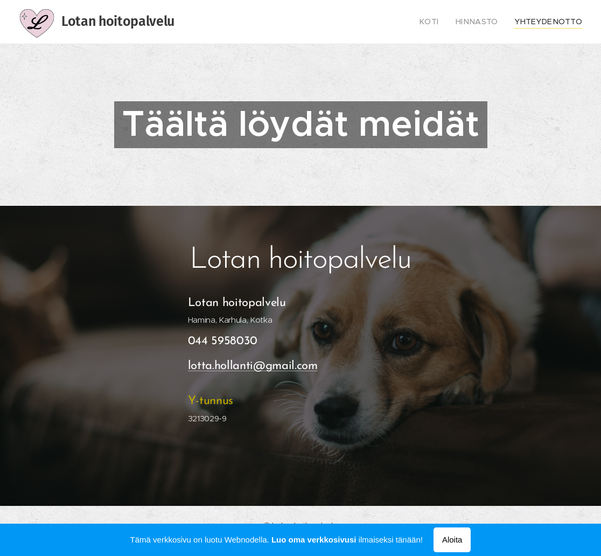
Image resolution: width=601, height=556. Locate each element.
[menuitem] (443, 22)
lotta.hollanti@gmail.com (253, 366)
